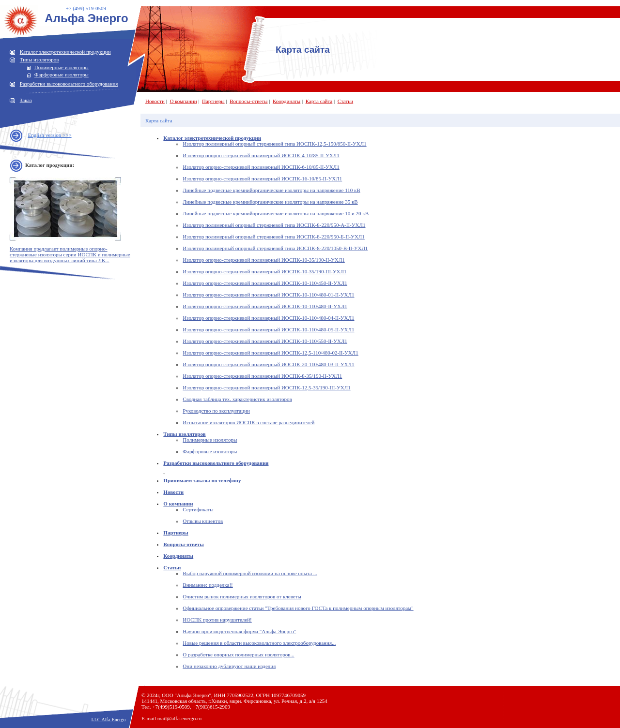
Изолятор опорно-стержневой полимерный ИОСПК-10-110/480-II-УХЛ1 (265, 306)
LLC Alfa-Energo (109, 719)
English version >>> (50, 135)
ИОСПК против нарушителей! (217, 620)
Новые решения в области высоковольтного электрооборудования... (259, 643)
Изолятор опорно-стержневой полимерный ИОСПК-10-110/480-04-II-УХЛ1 (268, 318)
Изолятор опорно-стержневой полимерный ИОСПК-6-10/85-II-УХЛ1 (261, 167)
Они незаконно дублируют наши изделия (229, 666)
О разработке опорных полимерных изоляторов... (238, 654)
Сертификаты (198, 509)
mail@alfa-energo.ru (179, 718)
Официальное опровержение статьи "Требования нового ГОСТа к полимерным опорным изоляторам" (298, 608)
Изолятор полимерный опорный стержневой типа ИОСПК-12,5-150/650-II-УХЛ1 (274, 144)
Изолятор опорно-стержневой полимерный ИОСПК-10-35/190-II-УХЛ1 (263, 260)
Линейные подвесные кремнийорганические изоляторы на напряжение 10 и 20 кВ (276, 213)
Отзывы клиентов (203, 521)
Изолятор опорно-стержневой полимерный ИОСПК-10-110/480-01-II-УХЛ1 (268, 294)
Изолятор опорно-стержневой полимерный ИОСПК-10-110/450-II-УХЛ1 (265, 283)
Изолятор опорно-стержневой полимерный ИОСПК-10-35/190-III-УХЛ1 (264, 271)
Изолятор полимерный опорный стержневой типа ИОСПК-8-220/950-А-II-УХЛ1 (274, 225)
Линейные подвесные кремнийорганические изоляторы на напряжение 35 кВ (270, 202)
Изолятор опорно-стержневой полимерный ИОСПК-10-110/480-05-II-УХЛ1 (268, 329)
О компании (183, 101)
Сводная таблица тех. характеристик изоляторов (237, 399)
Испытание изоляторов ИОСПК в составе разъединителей (248, 422)
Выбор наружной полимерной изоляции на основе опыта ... (250, 573)
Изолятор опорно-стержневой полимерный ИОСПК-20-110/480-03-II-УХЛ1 (268, 364)
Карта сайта (319, 101)
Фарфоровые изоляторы (61, 74)
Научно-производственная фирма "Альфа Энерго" (239, 631)
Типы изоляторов (39, 59)
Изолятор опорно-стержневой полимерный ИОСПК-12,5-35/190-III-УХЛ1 (266, 387)
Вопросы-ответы (248, 101)
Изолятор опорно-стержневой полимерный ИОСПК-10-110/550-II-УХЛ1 (265, 341)
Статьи (345, 101)
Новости (155, 101)
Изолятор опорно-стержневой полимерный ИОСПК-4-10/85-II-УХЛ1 (261, 155)
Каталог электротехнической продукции (65, 52)
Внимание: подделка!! (207, 585)
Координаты (286, 101)
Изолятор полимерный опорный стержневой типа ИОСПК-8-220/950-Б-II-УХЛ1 (273, 236)
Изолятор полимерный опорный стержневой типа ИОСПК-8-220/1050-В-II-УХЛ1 (275, 248)
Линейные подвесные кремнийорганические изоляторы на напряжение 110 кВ (271, 190)
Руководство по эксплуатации (216, 411)
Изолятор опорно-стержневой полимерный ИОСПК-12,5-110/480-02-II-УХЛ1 (270, 353)
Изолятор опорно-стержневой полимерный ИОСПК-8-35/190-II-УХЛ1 (262, 376)
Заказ (26, 100)
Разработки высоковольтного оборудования (69, 84)
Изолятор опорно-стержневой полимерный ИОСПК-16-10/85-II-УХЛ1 (262, 178)
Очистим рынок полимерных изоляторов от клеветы (242, 596)
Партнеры (213, 101)
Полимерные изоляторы (61, 67)
